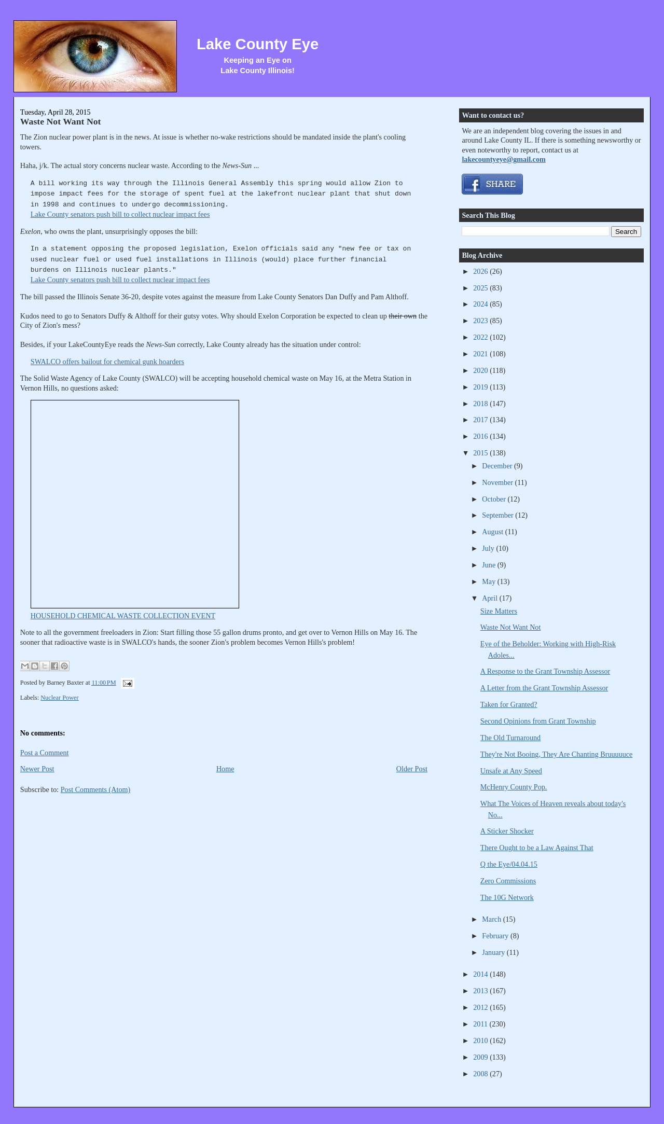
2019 (481, 387)
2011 (481, 1024)
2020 (481, 370)
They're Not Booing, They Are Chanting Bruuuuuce (556, 754)
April (490, 598)
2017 (481, 419)
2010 (481, 1040)
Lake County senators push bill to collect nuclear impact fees (120, 214)
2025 (481, 288)
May (489, 581)
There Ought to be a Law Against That (536, 847)
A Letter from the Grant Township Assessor (544, 688)
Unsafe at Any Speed (511, 771)
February (496, 936)
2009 (481, 1057)
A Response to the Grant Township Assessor (545, 671)
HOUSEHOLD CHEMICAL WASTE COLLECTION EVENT (123, 616)
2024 (481, 304)
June (489, 565)
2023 (481, 320)
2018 (481, 403)
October (494, 499)
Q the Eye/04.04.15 (508, 864)
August (493, 532)
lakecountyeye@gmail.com (503, 159)
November (498, 482)
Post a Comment (44, 752)
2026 (481, 271)
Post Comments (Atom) (96, 789)
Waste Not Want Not (60, 121)
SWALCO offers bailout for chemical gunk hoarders (107, 361)
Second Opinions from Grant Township (538, 721)
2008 (481, 1074)
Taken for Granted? (508, 704)
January (494, 952)
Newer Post (37, 769)
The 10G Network (507, 897)
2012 (481, 1007)
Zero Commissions (508, 881)
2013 (481, 991)
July (489, 548)
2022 (481, 337)
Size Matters (498, 611)
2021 (481, 354)
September (498, 515)
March (492, 919)
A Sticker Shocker (507, 831)
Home (225, 769)
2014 (481, 974)
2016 (481, 436)
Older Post (411, 769)
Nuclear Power (59, 697)
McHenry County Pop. (513, 787)
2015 (481, 453)
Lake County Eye (258, 44)
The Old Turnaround (510, 737)
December (498, 466)
